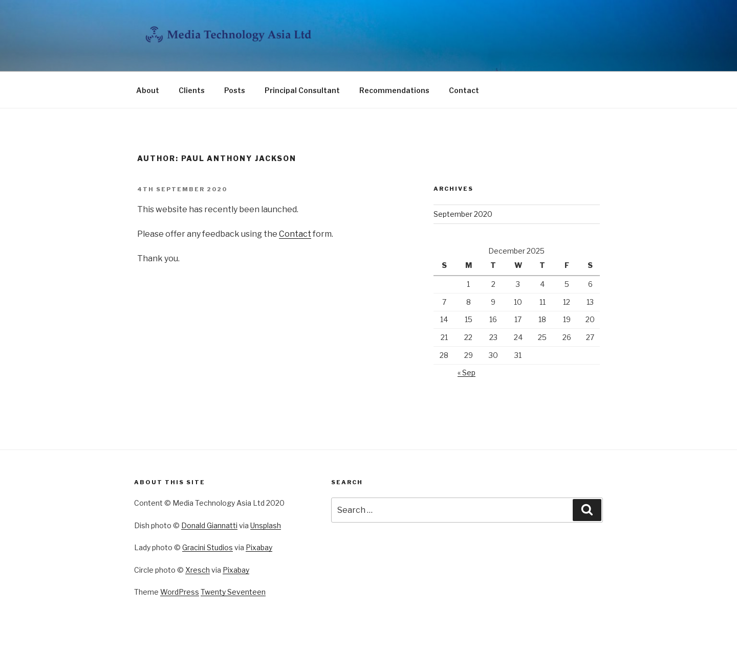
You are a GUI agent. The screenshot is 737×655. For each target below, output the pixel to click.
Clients (192, 90)
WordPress (179, 592)
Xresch (197, 570)
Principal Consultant (302, 90)
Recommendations (394, 90)
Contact (464, 90)
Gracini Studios (207, 547)
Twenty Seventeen (233, 592)
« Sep (466, 372)
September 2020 (462, 214)
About (147, 90)
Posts (234, 90)
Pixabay (259, 547)
